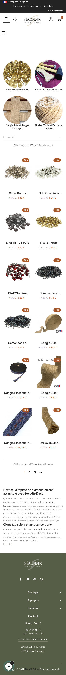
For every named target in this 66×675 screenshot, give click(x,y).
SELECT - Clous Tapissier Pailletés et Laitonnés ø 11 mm (48, 193)
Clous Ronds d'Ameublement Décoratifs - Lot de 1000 (48, 243)
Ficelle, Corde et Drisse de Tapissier (48, 126)
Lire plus (7, 544)
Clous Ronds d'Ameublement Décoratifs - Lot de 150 (17, 193)
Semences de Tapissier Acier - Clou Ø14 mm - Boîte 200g (17, 343)
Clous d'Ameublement (17, 89)
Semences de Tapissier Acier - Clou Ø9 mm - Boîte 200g (49, 293)
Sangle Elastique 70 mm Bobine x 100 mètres (17, 393)
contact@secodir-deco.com (32, 639)
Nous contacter (55, 11)
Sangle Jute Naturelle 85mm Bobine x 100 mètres (48, 343)
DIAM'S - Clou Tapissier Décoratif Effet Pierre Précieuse (17, 293)
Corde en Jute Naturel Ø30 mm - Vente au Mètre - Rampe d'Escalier (49, 443)
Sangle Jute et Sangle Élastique (17, 126)
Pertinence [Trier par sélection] (33, 137)
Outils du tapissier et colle (48, 89)
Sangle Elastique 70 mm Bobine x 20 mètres (17, 443)
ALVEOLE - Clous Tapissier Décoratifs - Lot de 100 (17, 243)
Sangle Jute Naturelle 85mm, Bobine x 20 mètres (48, 393)
